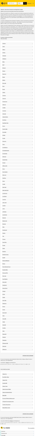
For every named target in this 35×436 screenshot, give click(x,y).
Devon (4, 126)
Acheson (4, 43)
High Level (4, 175)
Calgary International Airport (7, 392)
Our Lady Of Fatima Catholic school (8, 398)
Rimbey (4, 263)
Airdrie (4, 46)
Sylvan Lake (5, 312)
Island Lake (4, 187)
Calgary (4, 92)
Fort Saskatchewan (6, 150)
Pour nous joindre (31, 428)
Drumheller (4, 132)
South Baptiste (5, 279)
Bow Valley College (6, 377)
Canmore (4, 98)
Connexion (29, 3)
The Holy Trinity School (6, 404)
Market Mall (4, 395)
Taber (3, 315)
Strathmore (4, 303)
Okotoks (4, 233)
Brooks (4, 89)
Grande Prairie (5, 159)
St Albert (4, 291)
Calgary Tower (5, 386)
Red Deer (4, 251)
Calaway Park (5, 380)
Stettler (4, 297)
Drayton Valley (5, 129)
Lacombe (4, 199)
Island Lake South (5, 190)
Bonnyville (4, 83)
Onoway (4, 239)
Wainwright (4, 334)
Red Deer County (5, 254)
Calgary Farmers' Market (7, 389)
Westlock (4, 337)
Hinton (4, 181)
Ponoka (4, 245)
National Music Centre (6, 407)
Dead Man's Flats (5, 123)
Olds (3, 236)
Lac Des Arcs (5, 193)
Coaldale (4, 107)
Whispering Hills (5, 343)
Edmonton (4, 141)
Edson (4, 144)
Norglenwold (5, 230)
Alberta (7, 362)
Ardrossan (4, 55)
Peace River (5, 242)
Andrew (4, 52)
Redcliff (4, 257)
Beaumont (4, 74)
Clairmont (4, 104)
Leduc (4, 208)
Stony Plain (4, 300)
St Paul (4, 294)
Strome (4, 306)
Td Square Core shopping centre (8, 401)
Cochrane (4, 110)
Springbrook (5, 285)
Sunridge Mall (5, 383)
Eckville (4, 138)
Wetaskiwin (4, 340)
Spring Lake (4, 282)
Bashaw (4, 71)
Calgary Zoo (5, 374)
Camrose (4, 95)
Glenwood (4, 156)
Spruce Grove (5, 288)
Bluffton (4, 80)
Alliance (4, 49)
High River (4, 178)
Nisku (3, 227)
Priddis (4, 248)
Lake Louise (5, 202)
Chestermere (5, 101)
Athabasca (4, 58)
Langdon (4, 205)
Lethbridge (4, 211)
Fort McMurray (5, 147)
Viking (4, 331)
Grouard (4, 162)
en (33, 4)
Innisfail (4, 184)
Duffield (4, 135)
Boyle (3, 86)
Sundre (4, 309)
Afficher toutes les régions (28, 355)
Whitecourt (4, 349)
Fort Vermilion (5, 153)
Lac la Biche (5, 196)
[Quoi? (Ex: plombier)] (12, 3)
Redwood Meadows (6, 260)
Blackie (4, 77)
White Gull (4, 346)
